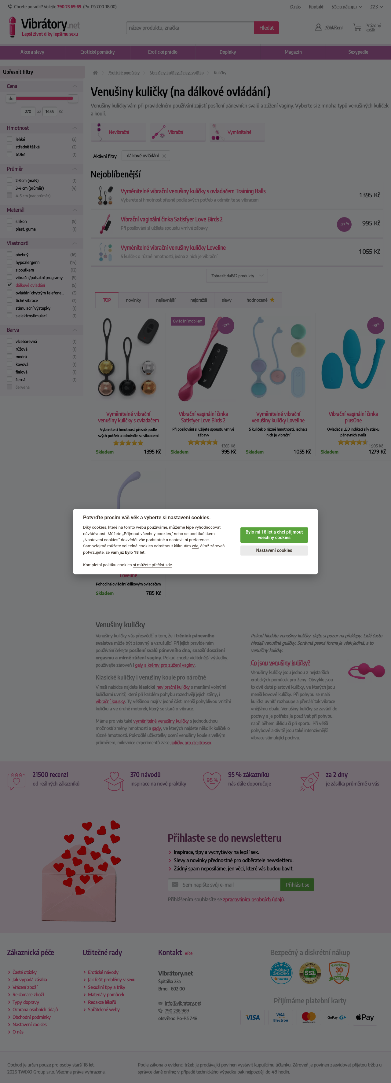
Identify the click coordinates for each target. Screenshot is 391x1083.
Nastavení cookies (274, 550)
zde (195, 546)
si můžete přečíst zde (152, 564)
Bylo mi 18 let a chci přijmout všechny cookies (274, 535)
